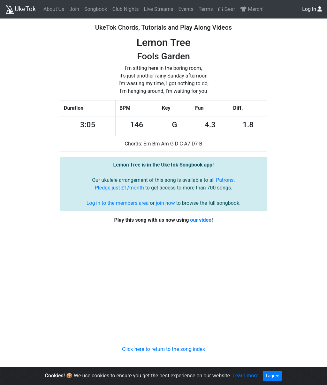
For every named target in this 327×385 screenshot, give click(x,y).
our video (200, 220)
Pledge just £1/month (119, 188)
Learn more (245, 376)
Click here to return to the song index (163, 349)
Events (185, 9)
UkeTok (20, 9)
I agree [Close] (272, 375)
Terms (206, 9)
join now (165, 203)
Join (74, 9)
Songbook (95, 9)
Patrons (224, 180)
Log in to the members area (118, 203)
